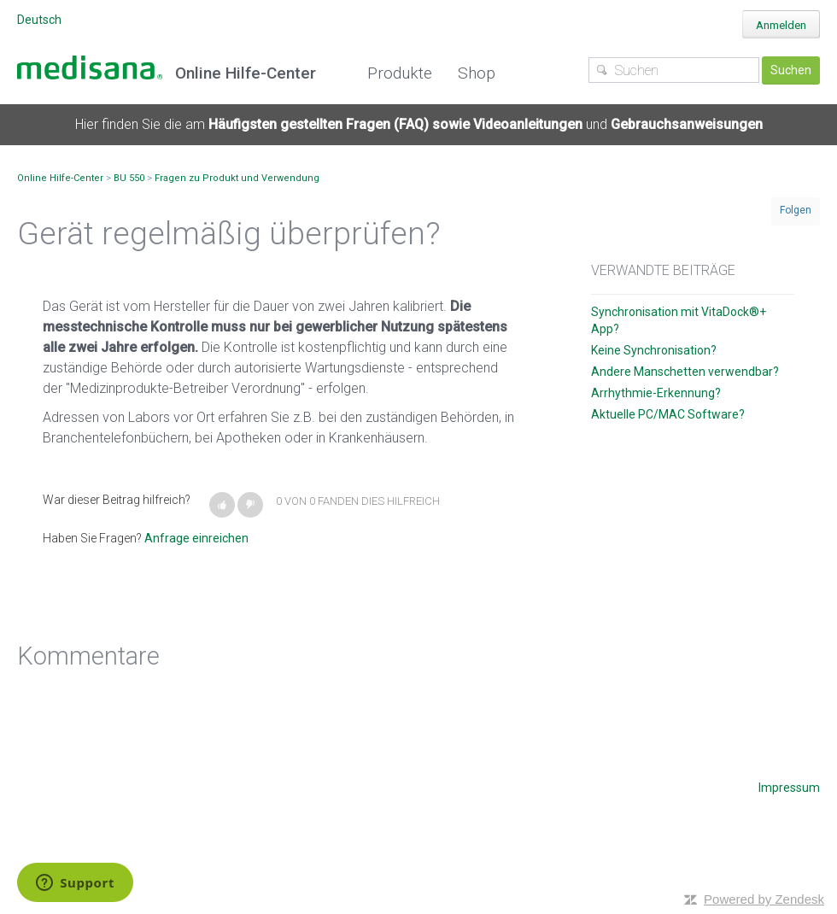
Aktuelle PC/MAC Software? (668, 414)
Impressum (789, 787)
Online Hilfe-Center (60, 178)
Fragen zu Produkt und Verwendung (237, 178)
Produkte (399, 73)
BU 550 (129, 178)
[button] (222, 505)
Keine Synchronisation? (654, 350)
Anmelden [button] (781, 25)
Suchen (790, 70)
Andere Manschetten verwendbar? (685, 371)
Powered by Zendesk (764, 899)
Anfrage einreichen (196, 538)
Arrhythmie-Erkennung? (656, 393)
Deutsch (39, 19)
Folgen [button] (795, 210)
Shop (476, 73)
